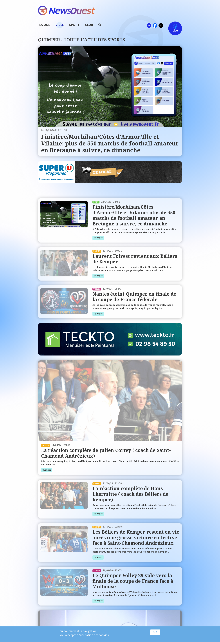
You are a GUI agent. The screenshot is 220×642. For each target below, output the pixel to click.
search (101, 25)
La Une (44, 25)
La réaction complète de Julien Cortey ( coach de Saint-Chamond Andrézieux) (106, 453)
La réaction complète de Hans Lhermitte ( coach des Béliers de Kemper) (130, 494)
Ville (60, 25)
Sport (74, 25)
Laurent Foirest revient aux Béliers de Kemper (134, 259)
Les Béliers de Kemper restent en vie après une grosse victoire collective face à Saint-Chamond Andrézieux (135, 537)
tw (160, 25)
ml (149, 25)
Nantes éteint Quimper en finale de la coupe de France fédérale (134, 297)
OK (155, 632)
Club (89, 25)
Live (172, 25)
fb (154, 25)
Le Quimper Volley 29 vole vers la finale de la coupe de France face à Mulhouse (132, 581)
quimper (98, 238)
